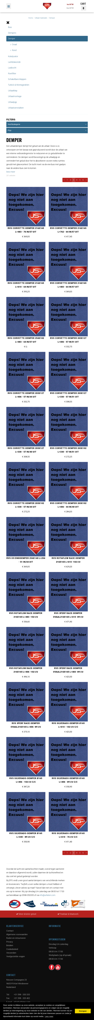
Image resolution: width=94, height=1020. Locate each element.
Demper (11, 38)
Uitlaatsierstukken (16, 108)
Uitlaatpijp (12, 102)
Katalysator (13, 56)
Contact (9, 931)
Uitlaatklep (12, 90)
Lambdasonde (14, 62)
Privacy (9, 942)
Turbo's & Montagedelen (18, 85)
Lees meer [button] (49, 1016)
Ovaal (14, 44)
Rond (14, 50)
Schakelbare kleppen (17, 79)
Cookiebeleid (12, 949)
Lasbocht (12, 67)
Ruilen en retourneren (16, 938)
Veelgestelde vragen (15, 956)
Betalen (9, 945)
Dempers (12, 33)
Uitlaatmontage (14, 96)
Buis (10, 27)
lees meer (10, 172)
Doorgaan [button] (83, 1011)
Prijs (47, 130)
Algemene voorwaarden (17, 934)
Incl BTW (70, 4)
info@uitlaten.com (47, 895)
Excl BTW (70, 8)
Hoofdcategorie (47, 124)
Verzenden (11, 953)
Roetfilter (12, 73)
